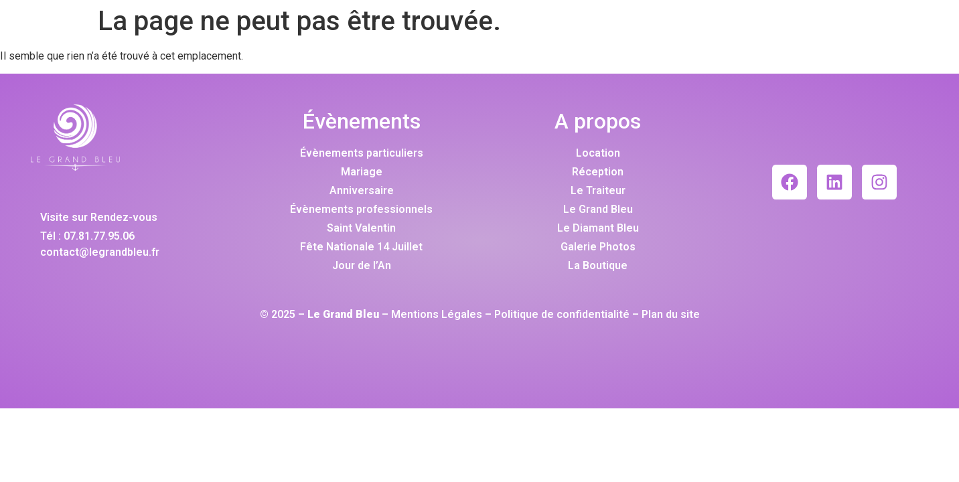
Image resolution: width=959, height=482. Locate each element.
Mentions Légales (436, 314)
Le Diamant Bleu (598, 228)
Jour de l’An (361, 265)
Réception (597, 171)
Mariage (361, 171)
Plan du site (671, 314)
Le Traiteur (598, 190)
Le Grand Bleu (598, 209)
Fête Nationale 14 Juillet (361, 246)
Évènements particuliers (361, 153)
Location (598, 153)
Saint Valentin (361, 228)
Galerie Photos (598, 246)
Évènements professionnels (361, 209)
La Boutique (598, 265)
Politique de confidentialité (562, 314)
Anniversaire (361, 190)
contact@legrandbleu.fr (99, 252)
